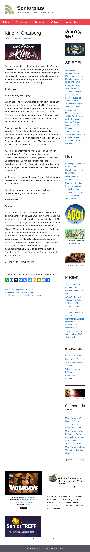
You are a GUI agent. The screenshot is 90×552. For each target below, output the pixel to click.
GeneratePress (57, 548)
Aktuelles (11, 289)
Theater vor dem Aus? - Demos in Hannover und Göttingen (74, 195)
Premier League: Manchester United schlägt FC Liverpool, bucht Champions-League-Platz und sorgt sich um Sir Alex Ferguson (74, 119)
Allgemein (20, 289)
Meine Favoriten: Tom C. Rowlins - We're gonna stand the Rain (74, 434)
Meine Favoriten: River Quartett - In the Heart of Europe (75, 450)
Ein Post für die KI (73, 356)
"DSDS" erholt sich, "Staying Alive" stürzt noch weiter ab (74, 300)
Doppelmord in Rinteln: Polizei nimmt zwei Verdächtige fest (75, 186)
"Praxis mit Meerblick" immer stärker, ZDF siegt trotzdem (74, 334)
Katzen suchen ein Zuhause (75, 265)
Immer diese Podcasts (75, 359)
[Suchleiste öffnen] (86, 22)
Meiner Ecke (52, 505)
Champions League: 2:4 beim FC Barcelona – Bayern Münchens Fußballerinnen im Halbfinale (75, 137)
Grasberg (29, 289)
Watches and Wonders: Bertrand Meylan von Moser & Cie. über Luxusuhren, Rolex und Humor (74, 76)
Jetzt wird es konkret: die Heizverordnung (24, 295)
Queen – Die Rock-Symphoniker (20, 292)
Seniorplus (30, 8)
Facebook (80, 399)
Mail (21, 262)
